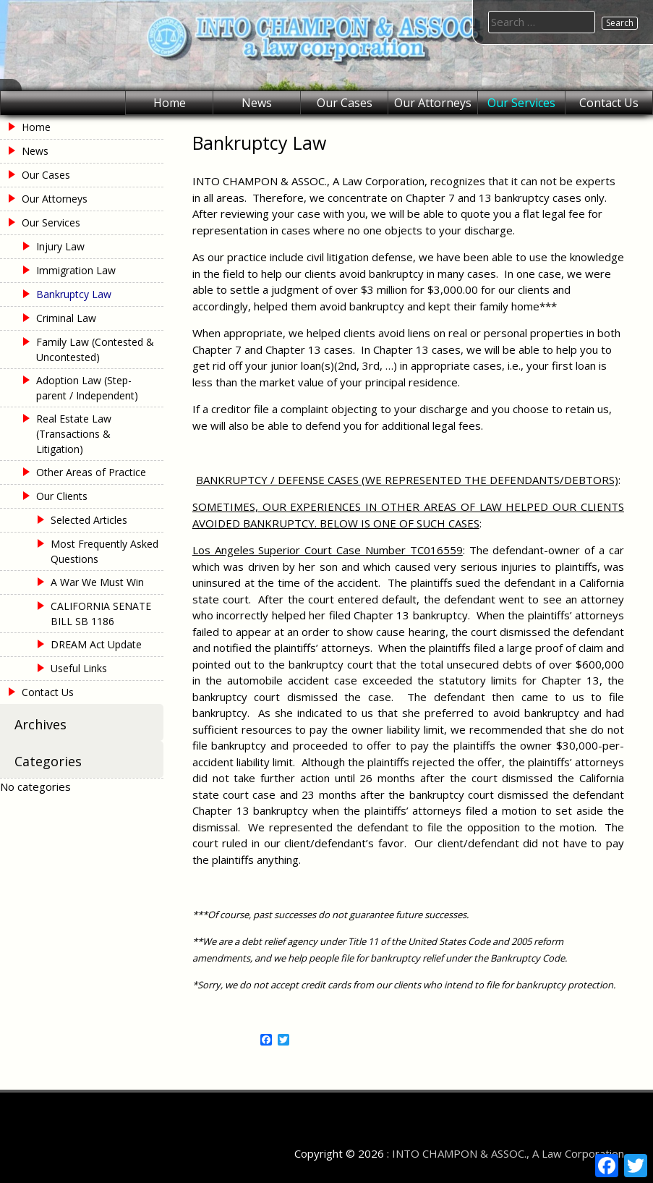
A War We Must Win (97, 582)
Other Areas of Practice (91, 472)
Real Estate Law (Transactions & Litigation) (73, 434)
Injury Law (60, 246)
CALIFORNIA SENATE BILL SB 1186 (101, 613)
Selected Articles (89, 520)
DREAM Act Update (96, 644)
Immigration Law (76, 270)
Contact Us (609, 103)
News (257, 103)
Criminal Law (66, 318)
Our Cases (344, 103)
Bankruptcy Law (73, 294)
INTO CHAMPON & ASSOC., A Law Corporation (508, 1153)
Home (169, 103)
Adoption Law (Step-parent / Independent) (87, 387)
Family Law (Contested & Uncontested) (95, 349)
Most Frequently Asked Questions (104, 551)
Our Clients (62, 496)
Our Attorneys (432, 103)
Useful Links (79, 668)
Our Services (521, 103)
